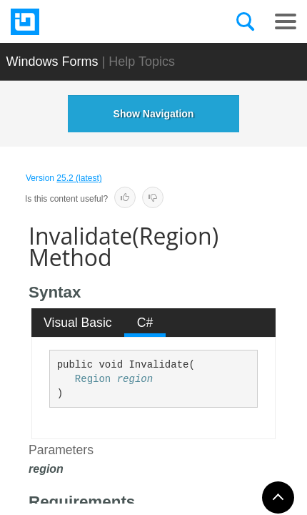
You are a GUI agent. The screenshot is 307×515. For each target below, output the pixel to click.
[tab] (78, 322)
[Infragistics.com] (82, 22)
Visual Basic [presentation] (78, 322)
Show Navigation (154, 113)
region (135, 379)
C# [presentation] (145, 322)
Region (93, 379)
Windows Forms (52, 61)
